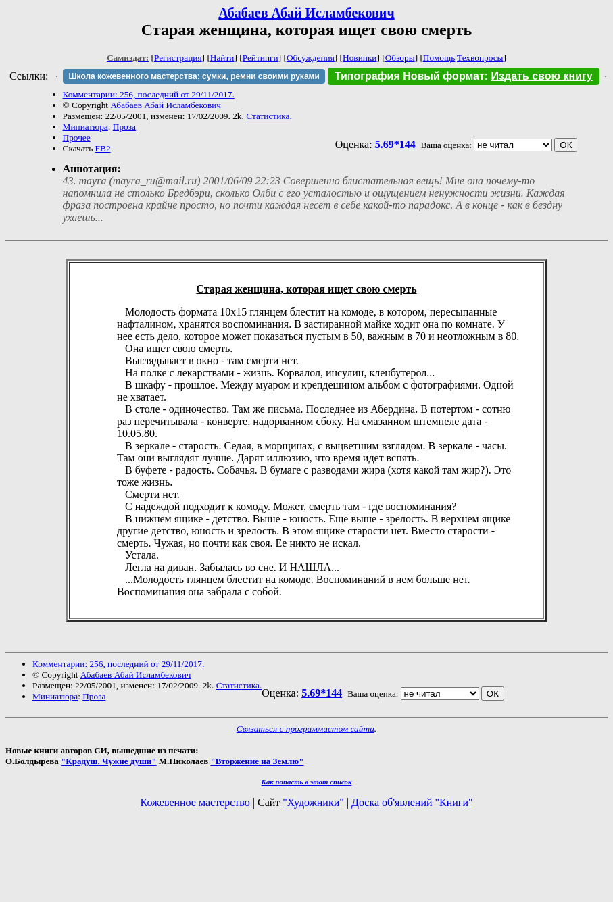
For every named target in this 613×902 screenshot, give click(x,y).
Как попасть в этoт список (307, 782)
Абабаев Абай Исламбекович (306, 12)
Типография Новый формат (410, 76)
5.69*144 (395, 144)
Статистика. (269, 116)
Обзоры (400, 58)
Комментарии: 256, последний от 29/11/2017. (149, 94)
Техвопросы (480, 58)
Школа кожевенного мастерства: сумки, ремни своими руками (193, 76)
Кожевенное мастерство (195, 802)
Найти (222, 58)
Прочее (77, 137)
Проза (124, 127)
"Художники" (313, 802)
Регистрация (178, 58)
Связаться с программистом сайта (305, 729)
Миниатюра (85, 127)
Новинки (359, 58)
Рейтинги (260, 58)
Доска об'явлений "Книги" (412, 802)
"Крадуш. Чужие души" (109, 761)
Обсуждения (311, 58)
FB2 (103, 148)
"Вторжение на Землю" (256, 761)
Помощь (439, 58)
